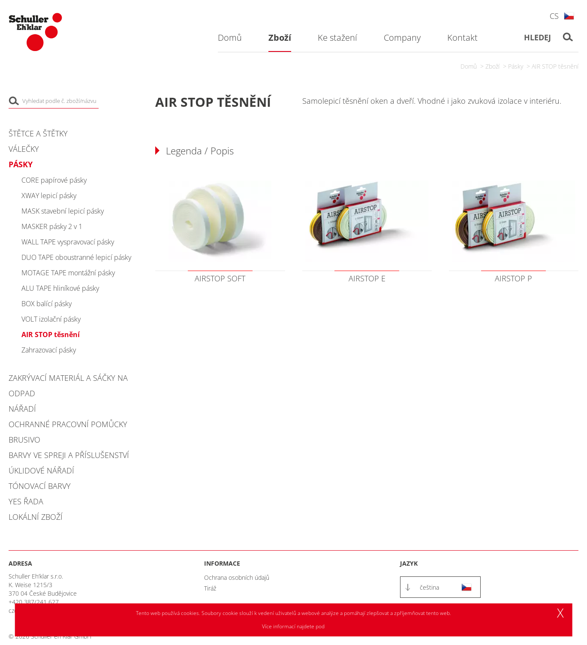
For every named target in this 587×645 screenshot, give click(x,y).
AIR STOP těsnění (555, 66)
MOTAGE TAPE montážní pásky (68, 272)
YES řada (26, 501)
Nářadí (22, 409)
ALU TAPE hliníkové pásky (60, 288)
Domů (469, 66)
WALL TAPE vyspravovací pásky (67, 242)
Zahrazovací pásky (48, 350)
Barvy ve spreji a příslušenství (69, 455)
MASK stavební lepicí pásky (62, 211)
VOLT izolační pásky (51, 319)
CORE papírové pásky (54, 180)
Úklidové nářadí (41, 470)
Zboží (492, 66)
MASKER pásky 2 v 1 (51, 226)
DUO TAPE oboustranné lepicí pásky (76, 257)
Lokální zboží (36, 517)
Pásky (515, 66)
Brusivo (24, 439)
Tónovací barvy (40, 486)
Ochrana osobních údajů (236, 577)
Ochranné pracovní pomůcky (68, 424)
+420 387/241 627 (34, 602)
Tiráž (210, 588)
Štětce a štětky (38, 133)
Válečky (24, 149)
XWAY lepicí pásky (48, 195)
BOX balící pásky (46, 303)
